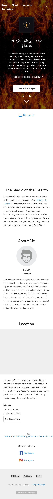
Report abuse (39, 485)
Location (27, 4)
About (15, 4)
